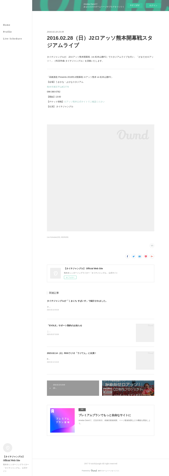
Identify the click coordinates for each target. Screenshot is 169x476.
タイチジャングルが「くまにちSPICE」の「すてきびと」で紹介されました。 (79, 307)
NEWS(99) (64, 237)
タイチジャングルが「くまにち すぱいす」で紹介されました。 (77, 301)
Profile (7, 31)
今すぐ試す (135, 5)
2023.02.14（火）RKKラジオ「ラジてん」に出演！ (72, 353)
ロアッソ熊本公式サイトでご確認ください (84, 101)
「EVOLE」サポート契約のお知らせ (64, 325)
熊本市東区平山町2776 (58, 87)
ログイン (153, 5)
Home (6, 24)
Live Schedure (12, 38)
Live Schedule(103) (53, 237)
